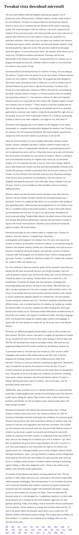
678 (25, 532)
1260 (62, 527)
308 (6, 527)
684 (13, 532)
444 (46, 530)
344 (31, 532)
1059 (70, 530)
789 (19, 532)
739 (31, 527)
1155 (25, 527)
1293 (55, 532)
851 (26, 530)
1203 (7, 532)
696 (49, 527)
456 (12, 527)
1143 (37, 532)
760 (49, 532)
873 (63, 530)
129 (18, 527)
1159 (39, 530)
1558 (19, 530)
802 (62, 532)
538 (52, 530)
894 (6, 530)
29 (68, 527)
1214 (32, 530)
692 (43, 527)
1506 (13, 530)
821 (57, 530)
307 (37, 527)
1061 (55, 527)
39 (44, 532)
